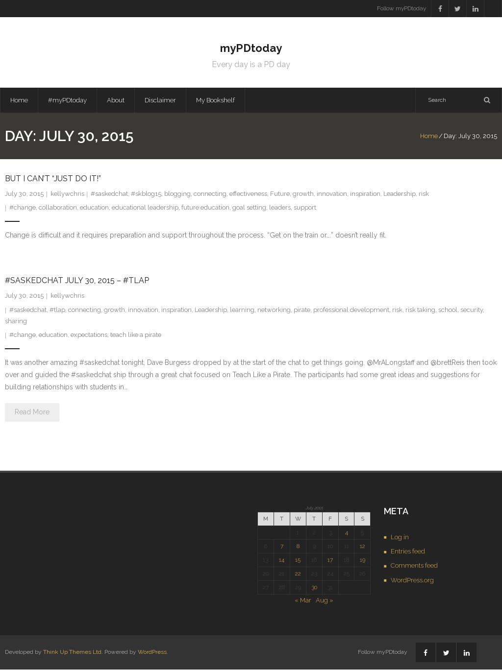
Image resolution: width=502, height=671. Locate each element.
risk (424, 195)
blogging (177, 195)
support (305, 209)
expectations (89, 336)
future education (205, 209)
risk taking (420, 311)
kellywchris (67, 195)
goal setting (249, 209)
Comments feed (414, 567)
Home (19, 101)
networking (274, 311)
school (447, 311)
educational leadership (145, 209)
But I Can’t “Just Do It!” (53, 180)
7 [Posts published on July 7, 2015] (281, 547)
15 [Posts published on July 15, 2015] (298, 561)
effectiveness (248, 195)
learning (242, 311)
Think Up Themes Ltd (72, 653)
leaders (280, 209)
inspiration (365, 195)
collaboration (58, 209)
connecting (210, 195)
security (471, 311)
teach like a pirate (135, 336)
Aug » (324, 601)
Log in (400, 538)
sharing (16, 322)
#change (22, 209)
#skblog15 (146, 195)
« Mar (303, 601)
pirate (302, 311)
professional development (351, 311)
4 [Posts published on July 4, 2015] (346, 533)
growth (303, 195)
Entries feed (408, 552)
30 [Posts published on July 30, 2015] (314, 588)
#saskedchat (109, 195)
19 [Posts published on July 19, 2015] (362, 561)
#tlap (57, 311)
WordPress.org (412, 581)
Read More (32, 413)
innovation (332, 195)
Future (280, 195)
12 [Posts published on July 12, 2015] (362, 547)
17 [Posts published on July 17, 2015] (330, 561)
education (94, 209)
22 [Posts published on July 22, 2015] (298, 575)
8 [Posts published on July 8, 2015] (298, 547)
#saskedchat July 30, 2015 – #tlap (77, 282)
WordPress (152, 653)
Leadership (399, 195)
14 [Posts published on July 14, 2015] (281, 561)
